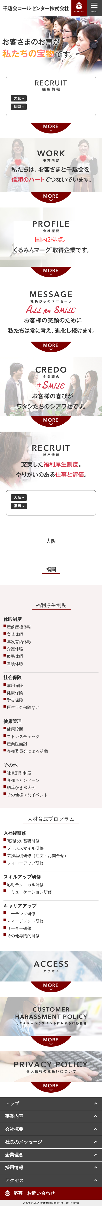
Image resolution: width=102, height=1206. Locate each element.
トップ (12, 1103)
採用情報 (14, 1167)
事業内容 (14, 1116)
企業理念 (14, 1155)
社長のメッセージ (23, 1142)
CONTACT (79, 11)
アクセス (14, 1180)
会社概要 (14, 1129)
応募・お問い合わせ (34, 1193)
